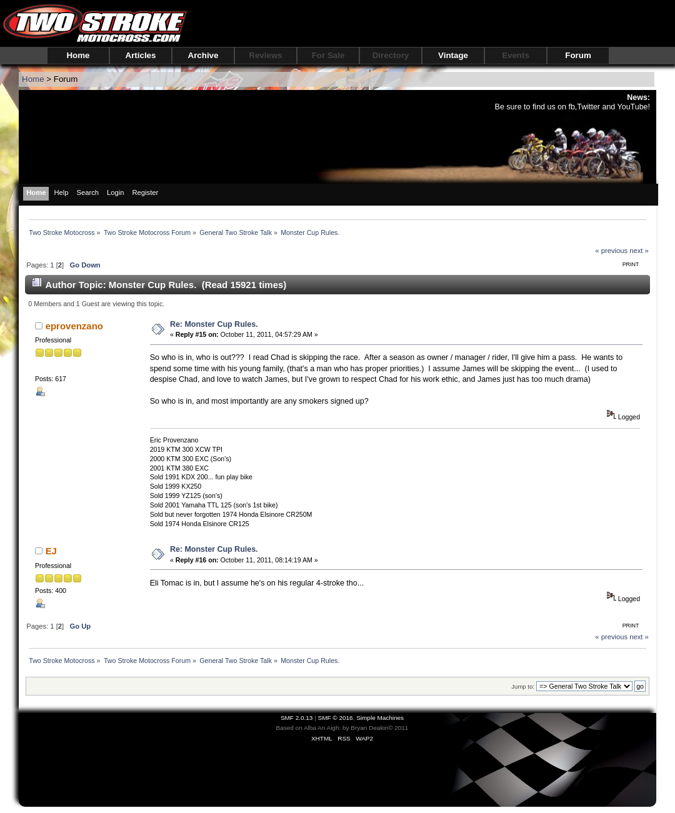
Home (77, 55)
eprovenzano (74, 326)
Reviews (265, 55)
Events (515, 55)
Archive (203, 55)
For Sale (328, 55)
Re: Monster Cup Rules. (214, 324)
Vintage (453, 55)
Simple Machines (380, 717)
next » (639, 250)
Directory (390, 55)
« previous (611, 250)
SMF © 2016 (335, 717)
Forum (578, 55)
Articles (141, 55)
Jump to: (522, 686)
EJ (51, 551)
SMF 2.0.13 (297, 717)
